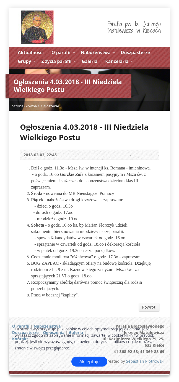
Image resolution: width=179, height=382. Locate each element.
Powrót (148, 307)
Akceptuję (89, 362)
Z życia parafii (56, 61)
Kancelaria (116, 61)
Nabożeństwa (96, 52)
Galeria (89, 61)
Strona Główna (24, 106)
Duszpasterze (135, 52)
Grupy (24, 61)
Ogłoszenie (50, 106)
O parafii (61, 52)
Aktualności (30, 52)
